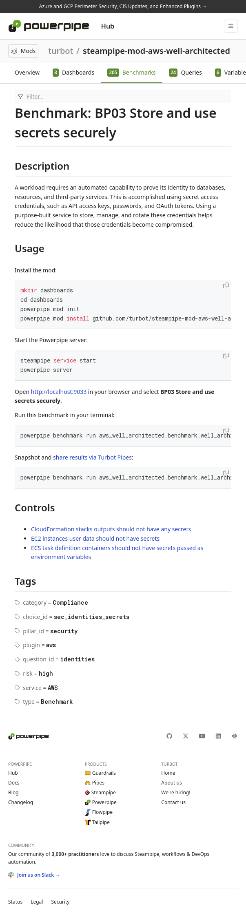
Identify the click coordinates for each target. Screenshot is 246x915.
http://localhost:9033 (58, 392)
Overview (27, 72)
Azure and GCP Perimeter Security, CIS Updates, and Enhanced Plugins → (123, 6)
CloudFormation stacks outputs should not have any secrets (111, 529)
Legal (37, 901)
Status (15, 901)
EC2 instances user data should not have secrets (95, 538)
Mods (23, 51)
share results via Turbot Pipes (92, 457)
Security (60, 901)
